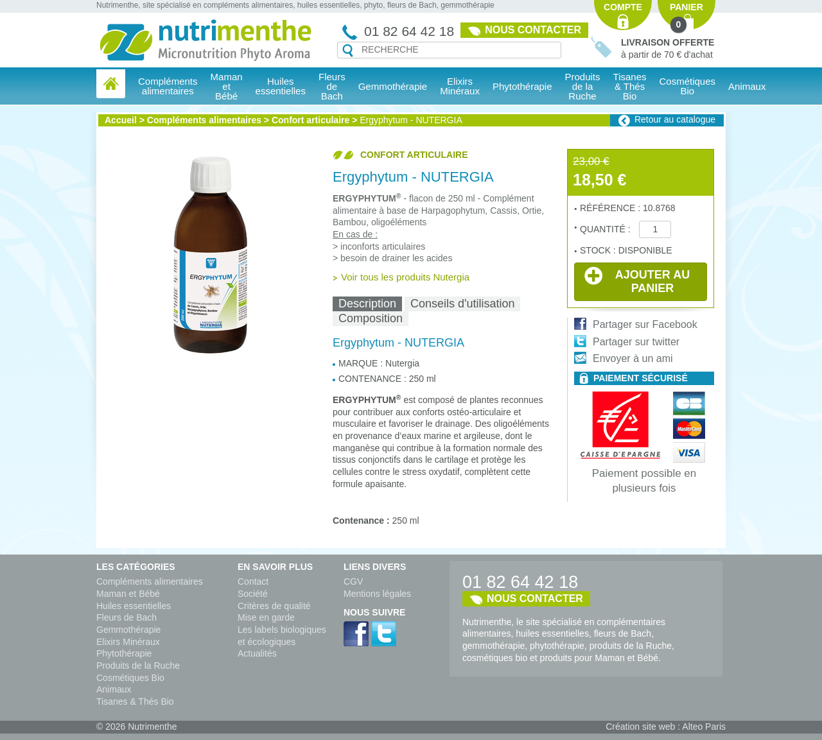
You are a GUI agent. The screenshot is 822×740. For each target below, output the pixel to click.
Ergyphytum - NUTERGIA (411, 120)
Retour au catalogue (674, 119)
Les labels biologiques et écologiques (282, 635)
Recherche (347, 50)
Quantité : (606, 229)
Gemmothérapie (128, 629)
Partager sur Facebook (645, 324)
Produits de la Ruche (582, 86)
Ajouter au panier (637, 280)
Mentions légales (377, 594)
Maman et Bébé (128, 594)
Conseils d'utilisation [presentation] (462, 303)
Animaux (746, 86)
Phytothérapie (124, 653)
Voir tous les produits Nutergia (405, 276)
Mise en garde (266, 617)
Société (253, 594)
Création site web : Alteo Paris (666, 726)
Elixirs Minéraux (460, 86)
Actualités (257, 653)
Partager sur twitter (636, 341)
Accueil (121, 120)
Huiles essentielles (133, 606)
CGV (353, 581)
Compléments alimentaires (204, 120)
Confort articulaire (310, 120)
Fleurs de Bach (126, 617)
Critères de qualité (274, 606)
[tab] (367, 304)
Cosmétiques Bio (130, 678)
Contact (253, 581)
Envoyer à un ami (633, 358)
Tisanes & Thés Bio (135, 701)
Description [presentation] (367, 303)
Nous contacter (533, 29)
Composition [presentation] (370, 318)
